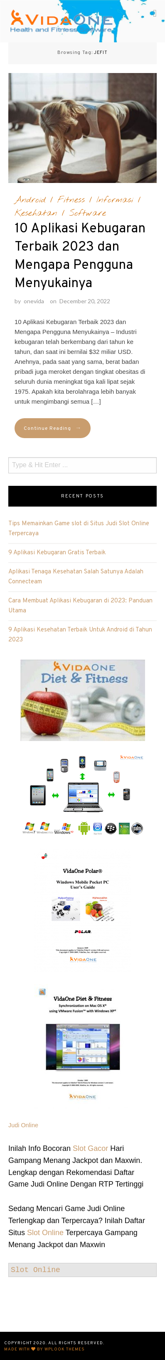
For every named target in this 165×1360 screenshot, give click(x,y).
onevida (34, 301)
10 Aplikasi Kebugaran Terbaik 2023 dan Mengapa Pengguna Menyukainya (80, 256)
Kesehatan (36, 213)
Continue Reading (52, 428)
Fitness (71, 200)
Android (30, 200)
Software (87, 213)
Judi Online (23, 1125)
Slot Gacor (90, 1148)
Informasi (114, 200)
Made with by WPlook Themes (44, 1349)
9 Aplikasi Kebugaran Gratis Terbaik (57, 553)
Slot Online (45, 1232)
